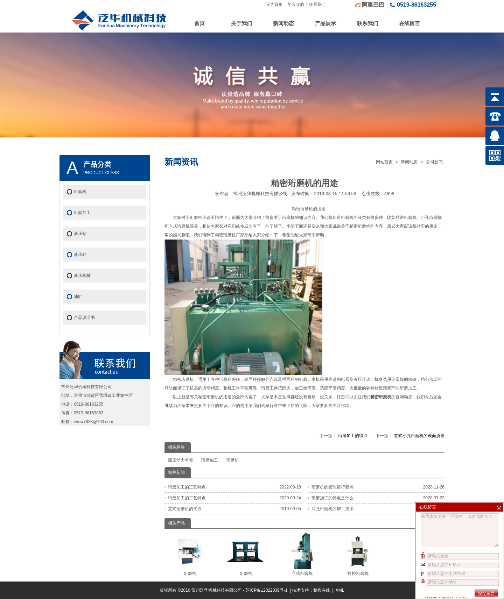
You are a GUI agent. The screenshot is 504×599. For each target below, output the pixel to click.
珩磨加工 (209, 460)
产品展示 (325, 23)
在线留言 (409, 23)
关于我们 (241, 23)
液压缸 (80, 254)
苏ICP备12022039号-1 (266, 590)
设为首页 (274, 4)
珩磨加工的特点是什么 (333, 497)
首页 (199, 23)
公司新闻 (434, 161)
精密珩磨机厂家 (229, 235)
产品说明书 (84, 317)
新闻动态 (283, 23)
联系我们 (317, 4)
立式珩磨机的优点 (185, 508)
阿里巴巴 (373, 5)
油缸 (78, 296)
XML (340, 590)
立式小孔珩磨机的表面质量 (419, 435)
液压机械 (82, 275)
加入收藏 (295, 4)
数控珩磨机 (357, 554)
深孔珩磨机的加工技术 (333, 508)
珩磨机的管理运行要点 (333, 487)
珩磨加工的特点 (353, 435)
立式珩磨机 (301, 554)
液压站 (80, 233)
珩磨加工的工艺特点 (187, 487)
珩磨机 (232, 460)
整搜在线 (321, 590)
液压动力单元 (180, 460)
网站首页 (384, 161)
